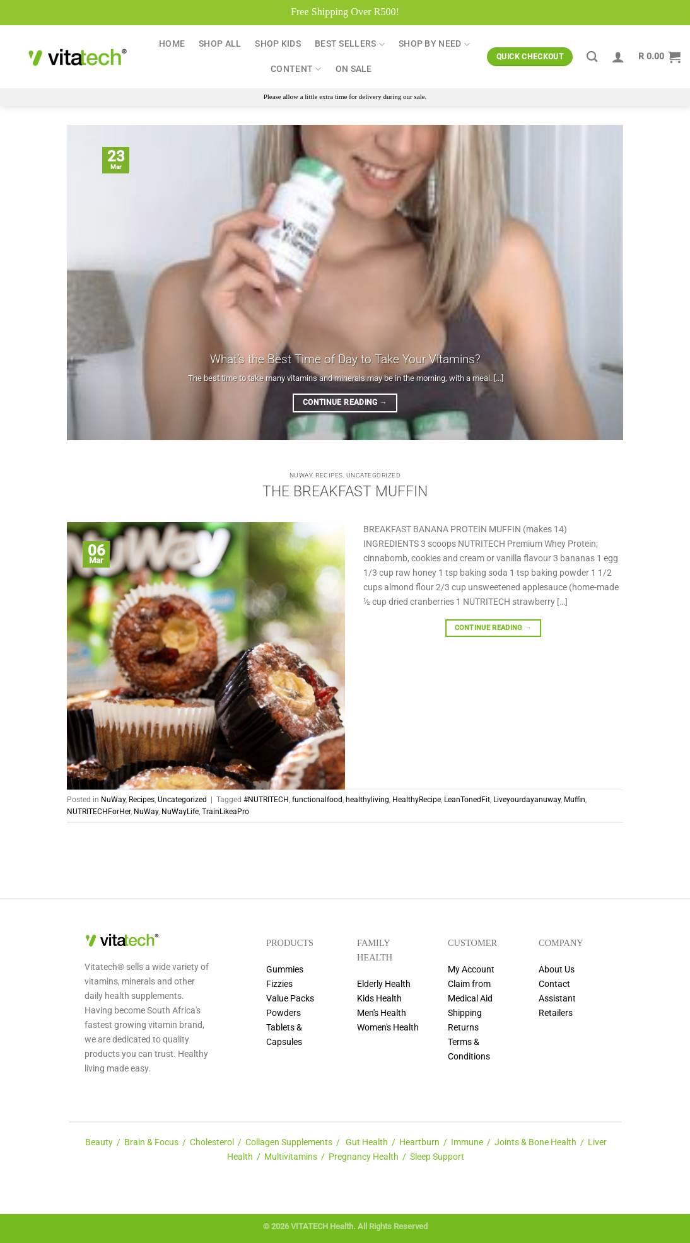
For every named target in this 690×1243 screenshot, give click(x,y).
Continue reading (345, 403)
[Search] (592, 57)
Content (296, 69)
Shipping (465, 1013)
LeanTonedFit (467, 799)
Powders (283, 1013)
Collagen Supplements (288, 1142)
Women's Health (388, 1027)
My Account (471, 969)
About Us (557, 969)
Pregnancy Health (364, 1157)
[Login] (618, 57)
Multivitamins (290, 1157)
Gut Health (367, 1142)
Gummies (284, 969)
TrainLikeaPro (225, 811)
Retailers (556, 1013)
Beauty (99, 1142)
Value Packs (290, 998)
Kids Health (379, 998)
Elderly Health (384, 984)
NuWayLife (180, 811)
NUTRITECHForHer (99, 811)
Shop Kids (278, 43)
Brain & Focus (151, 1142)
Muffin (574, 799)
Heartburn (419, 1142)
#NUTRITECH (266, 799)
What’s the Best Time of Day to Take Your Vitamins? (345, 359)
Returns (463, 1027)
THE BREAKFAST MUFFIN (345, 491)
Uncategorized (373, 475)
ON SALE (354, 69)
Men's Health (381, 1013)
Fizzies (279, 984)
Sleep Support (437, 1157)
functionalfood (317, 799)
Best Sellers (350, 44)
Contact (554, 984)
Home (172, 43)
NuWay (301, 475)
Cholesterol (212, 1142)
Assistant (557, 998)
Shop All (220, 43)
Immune (467, 1142)
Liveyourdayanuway (527, 799)
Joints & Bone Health (535, 1142)
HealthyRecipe (416, 799)
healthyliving (367, 799)
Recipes (329, 475)
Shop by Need (434, 44)
